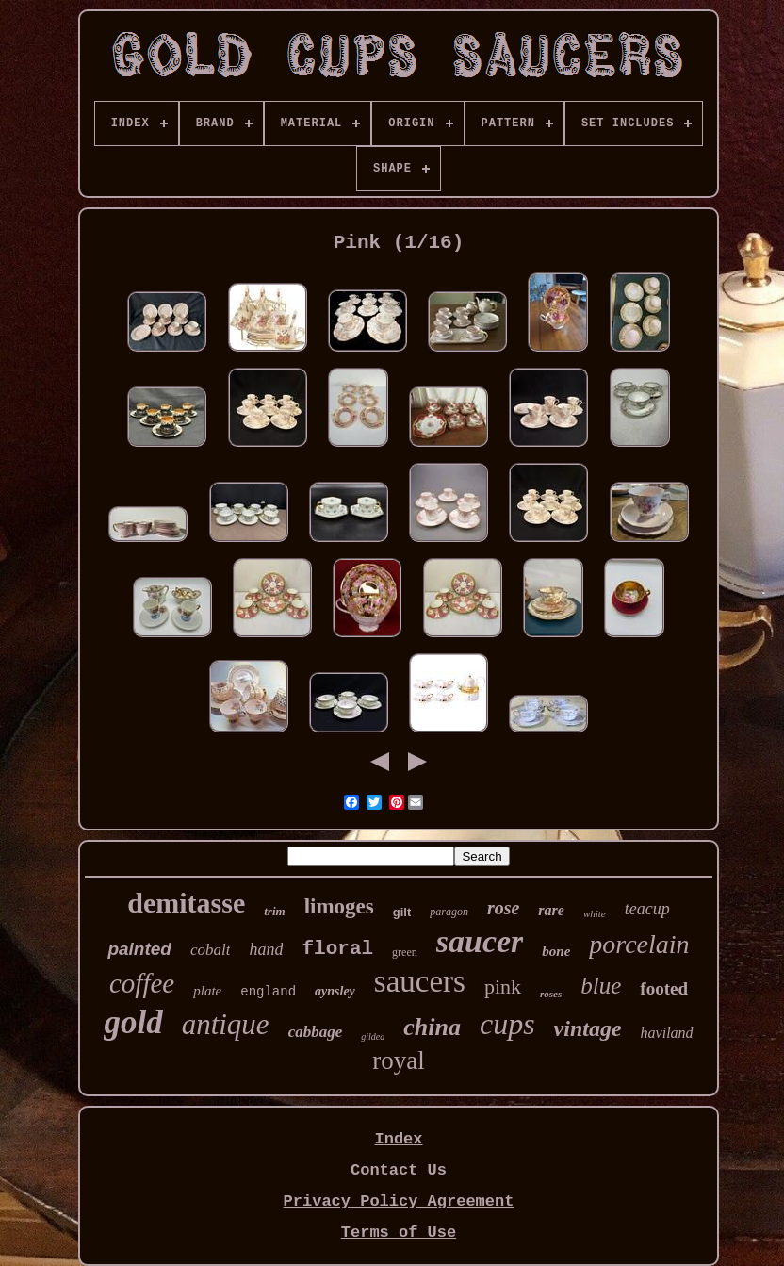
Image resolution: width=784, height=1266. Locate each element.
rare (551, 910)
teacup (647, 908)
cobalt (210, 950)
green (404, 952)
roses (551, 993)
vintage (588, 1028)
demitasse (186, 902)
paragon (449, 911)
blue (600, 985)
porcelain (639, 944)
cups (507, 1024)
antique (226, 1024)
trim (274, 911)
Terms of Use (398, 1232)
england (268, 991)
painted (139, 949)
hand (266, 949)
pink (502, 986)
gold (133, 1022)
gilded (372, 1036)
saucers (420, 981)
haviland (667, 1033)
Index (398, 1139)
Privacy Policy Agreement (399, 1201)
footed (664, 988)
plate (207, 990)
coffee (141, 983)
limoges (339, 906)
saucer (480, 941)
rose (503, 907)
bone (556, 951)
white (594, 913)
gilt (402, 912)
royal (398, 1060)
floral (337, 949)
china (432, 1027)
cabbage (315, 1032)
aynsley (335, 991)
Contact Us (399, 1170)
